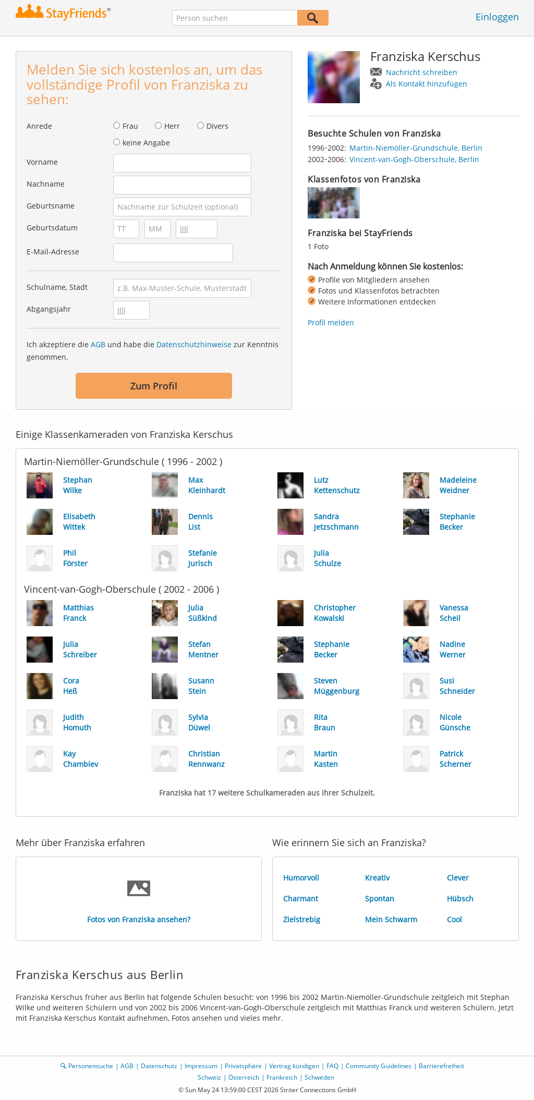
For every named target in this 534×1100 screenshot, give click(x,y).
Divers (217, 126)
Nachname (46, 184)
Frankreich (281, 1077)
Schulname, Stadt (57, 287)
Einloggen (497, 16)
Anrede (39, 126)
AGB (98, 344)
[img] (334, 202)
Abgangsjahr (49, 309)
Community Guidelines (378, 1065)
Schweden (319, 1077)
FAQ (332, 1065)
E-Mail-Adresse (53, 251)
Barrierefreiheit (441, 1065)
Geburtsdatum (52, 228)
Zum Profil (153, 386)
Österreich (243, 1077)
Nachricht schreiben (421, 72)
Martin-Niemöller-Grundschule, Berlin (415, 148)
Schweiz (209, 1077)
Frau (130, 126)
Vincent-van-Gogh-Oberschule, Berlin (414, 159)
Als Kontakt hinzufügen (426, 84)
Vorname (42, 162)
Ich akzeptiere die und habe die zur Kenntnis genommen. (152, 350)
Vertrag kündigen (294, 1065)
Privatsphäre (243, 1065)
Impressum (201, 1065)
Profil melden (331, 322)
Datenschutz (159, 1065)
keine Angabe (146, 143)
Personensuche (90, 1065)
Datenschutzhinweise (194, 344)
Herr (172, 126)
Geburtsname (51, 206)
